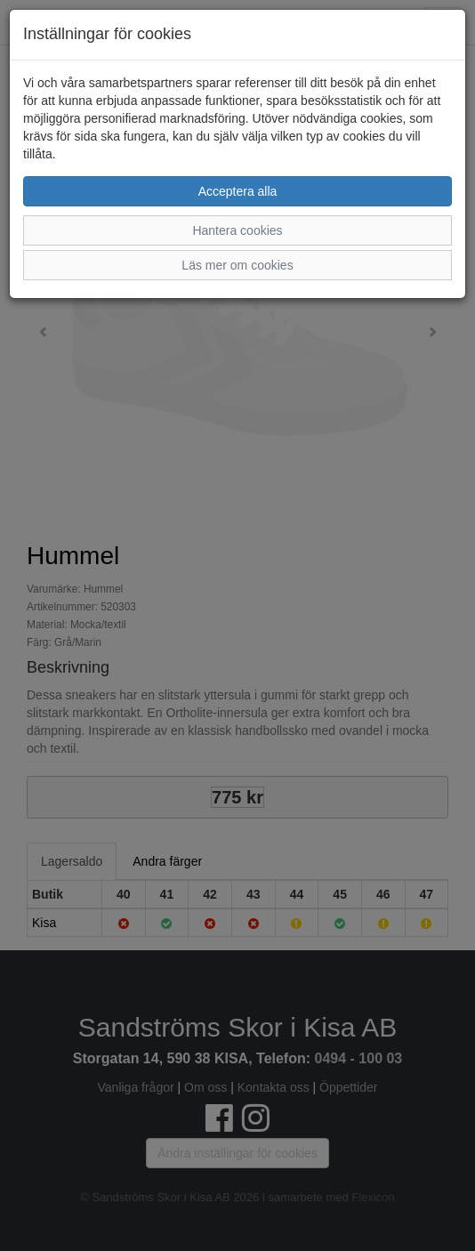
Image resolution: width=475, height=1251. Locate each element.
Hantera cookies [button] (237, 230)
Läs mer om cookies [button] (237, 265)
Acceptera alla (238, 191)
